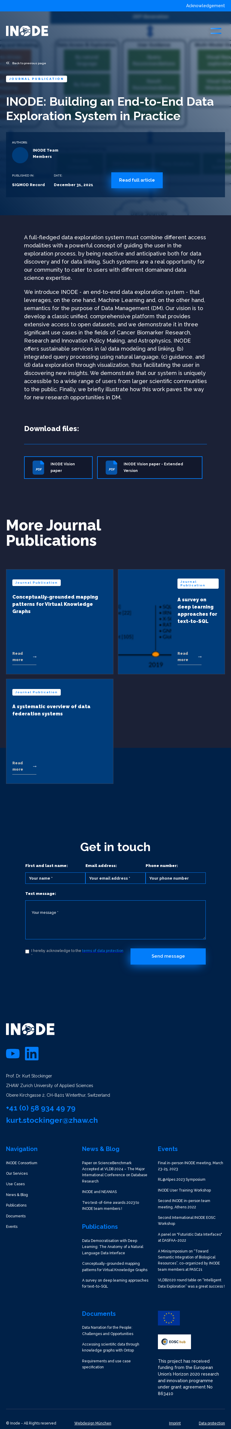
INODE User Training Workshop (184, 1190)
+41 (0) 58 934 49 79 (40, 1107)
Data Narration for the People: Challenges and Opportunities (107, 1330)
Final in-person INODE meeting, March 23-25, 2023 (190, 1166)
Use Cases (15, 1184)
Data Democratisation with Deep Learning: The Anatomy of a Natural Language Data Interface (112, 1247)
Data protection (212, 1423)
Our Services (17, 1173)
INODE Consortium (21, 1163)
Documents (16, 1216)
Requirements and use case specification (106, 1364)
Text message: (40, 893)
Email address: (101, 865)
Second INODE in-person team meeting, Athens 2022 (184, 1204)
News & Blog (17, 1195)
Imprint (175, 1423)
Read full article (137, 180)
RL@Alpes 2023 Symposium (181, 1179)
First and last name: (46, 865)
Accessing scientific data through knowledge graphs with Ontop (110, 1347)
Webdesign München (92, 1423)
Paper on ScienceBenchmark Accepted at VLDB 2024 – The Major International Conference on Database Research (114, 1172)
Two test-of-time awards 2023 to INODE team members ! (110, 1206)
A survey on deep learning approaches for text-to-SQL (115, 1283)
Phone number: (162, 865)
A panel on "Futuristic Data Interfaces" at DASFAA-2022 (190, 1237)
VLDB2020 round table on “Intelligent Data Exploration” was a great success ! (191, 1283)
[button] (216, 30)
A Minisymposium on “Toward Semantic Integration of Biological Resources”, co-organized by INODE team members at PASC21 (189, 1260)
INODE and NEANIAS (99, 1192)
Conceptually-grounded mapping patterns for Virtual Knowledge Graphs (114, 1266)
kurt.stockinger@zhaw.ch (52, 1120)
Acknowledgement (205, 6)
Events (11, 1227)
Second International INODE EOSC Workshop (187, 1221)
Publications (16, 1205)
